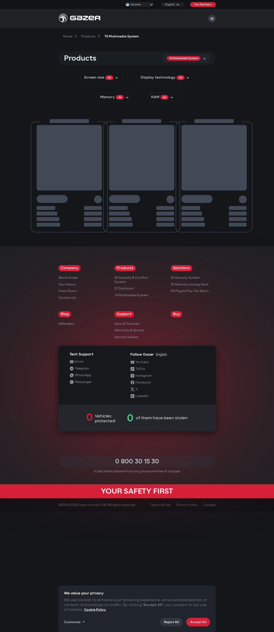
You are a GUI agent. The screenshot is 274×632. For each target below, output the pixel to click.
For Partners (203, 4)
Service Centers (126, 457)
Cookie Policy (95, 610)
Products (125, 388)
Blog (65, 434)
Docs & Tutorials (126, 444)
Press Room (67, 411)
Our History (67, 405)
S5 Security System (185, 398)
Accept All (198, 622)
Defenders (66, 444)
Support (124, 434)
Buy (176, 434)
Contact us (67, 418)
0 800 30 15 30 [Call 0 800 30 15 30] (137, 582)
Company (69, 388)
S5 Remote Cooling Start (190, 405)
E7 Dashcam (124, 409)
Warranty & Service (129, 451)
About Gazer (68, 398)
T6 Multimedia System (131, 416)
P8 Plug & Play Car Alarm (190, 411)
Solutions (181, 388)
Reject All (171, 622)
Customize (75, 622)
